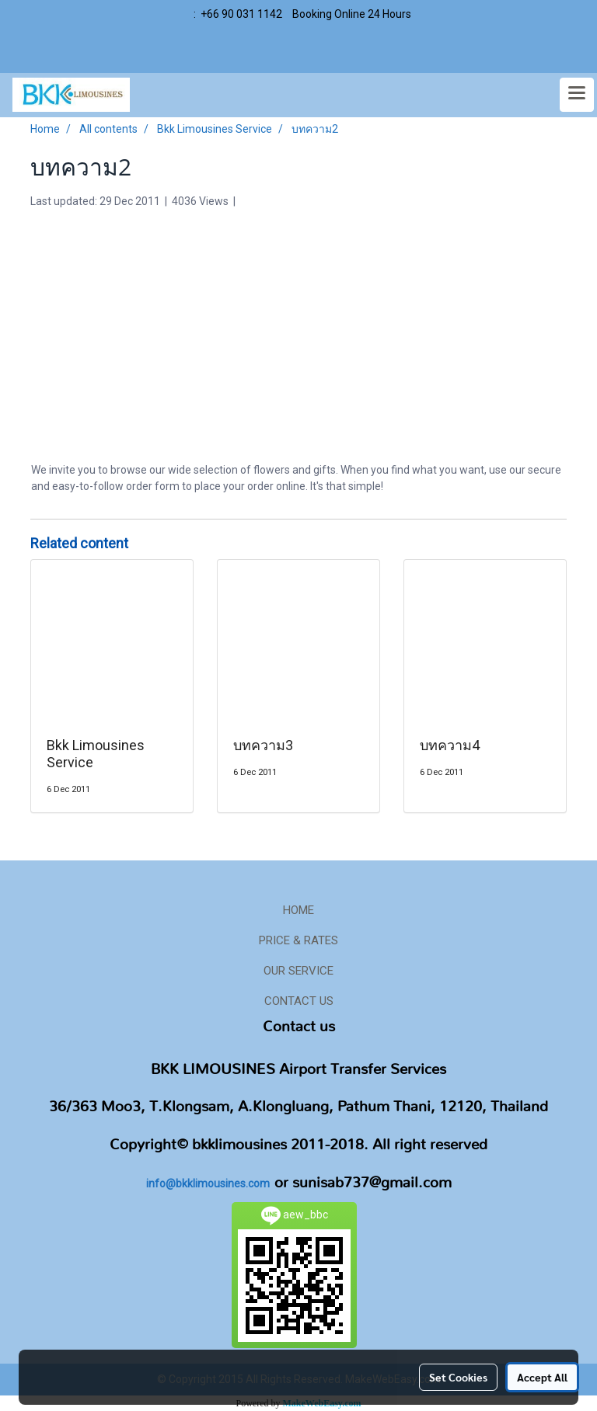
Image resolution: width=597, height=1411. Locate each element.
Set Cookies (458, 1377)
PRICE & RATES (298, 940)
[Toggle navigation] (577, 95)
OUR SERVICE (298, 971)
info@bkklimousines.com (208, 1183)
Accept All (542, 1377)
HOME (298, 910)
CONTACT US (298, 1001)
